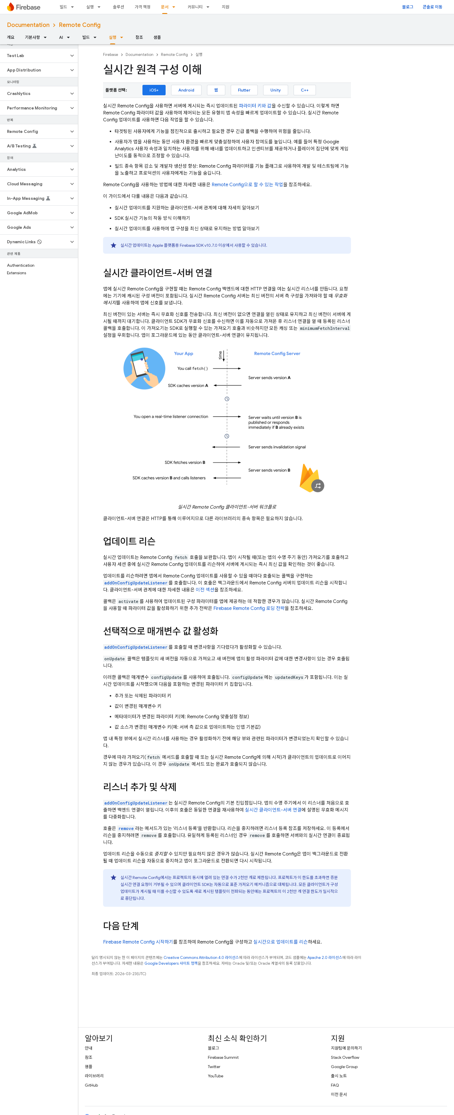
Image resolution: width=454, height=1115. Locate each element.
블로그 (407, 7)
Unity (275, 90)
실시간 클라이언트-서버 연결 (273, 810)
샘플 (157, 37)
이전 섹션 (205, 590)
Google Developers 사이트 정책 (171, 963)
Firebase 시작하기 (138, 942)
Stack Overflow (345, 1057)
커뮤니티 (195, 7)
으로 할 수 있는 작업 (247, 185)
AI (61, 37)
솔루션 (118, 7)
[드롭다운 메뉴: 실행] (101, 7)
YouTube (215, 1076)
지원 (225, 7)
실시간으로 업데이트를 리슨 (280, 942)
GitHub (91, 1085)
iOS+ (154, 90)
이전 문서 (339, 1094)
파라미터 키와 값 (255, 106)
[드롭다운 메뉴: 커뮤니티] (210, 7)
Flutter (244, 90)
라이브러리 (94, 1076)
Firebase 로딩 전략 (249, 608)
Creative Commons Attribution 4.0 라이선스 (201, 957)
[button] (34, 55)
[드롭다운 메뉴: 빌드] (74, 7)
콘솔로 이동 (432, 7)
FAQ (335, 1085)
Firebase (110, 54)
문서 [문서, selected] (165, 7)
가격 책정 (143, 7)
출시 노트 (339, 1076)
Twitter (214, 1066)
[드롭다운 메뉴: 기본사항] (47, 37)
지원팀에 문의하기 (346, 1048)
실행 (90, 7)
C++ (305, 90)
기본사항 (32, 37)
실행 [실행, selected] (112, 37)
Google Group (344, 1066)
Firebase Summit (223, 1057)
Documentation (28, 25)
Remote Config (79, 25)
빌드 (63, 7)
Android (186, 90)
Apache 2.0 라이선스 (324, 957)
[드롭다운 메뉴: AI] (70, 37)
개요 (10, 37)
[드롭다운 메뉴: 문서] (175, 7)
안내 (88, 1048)
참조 (139, 37)
